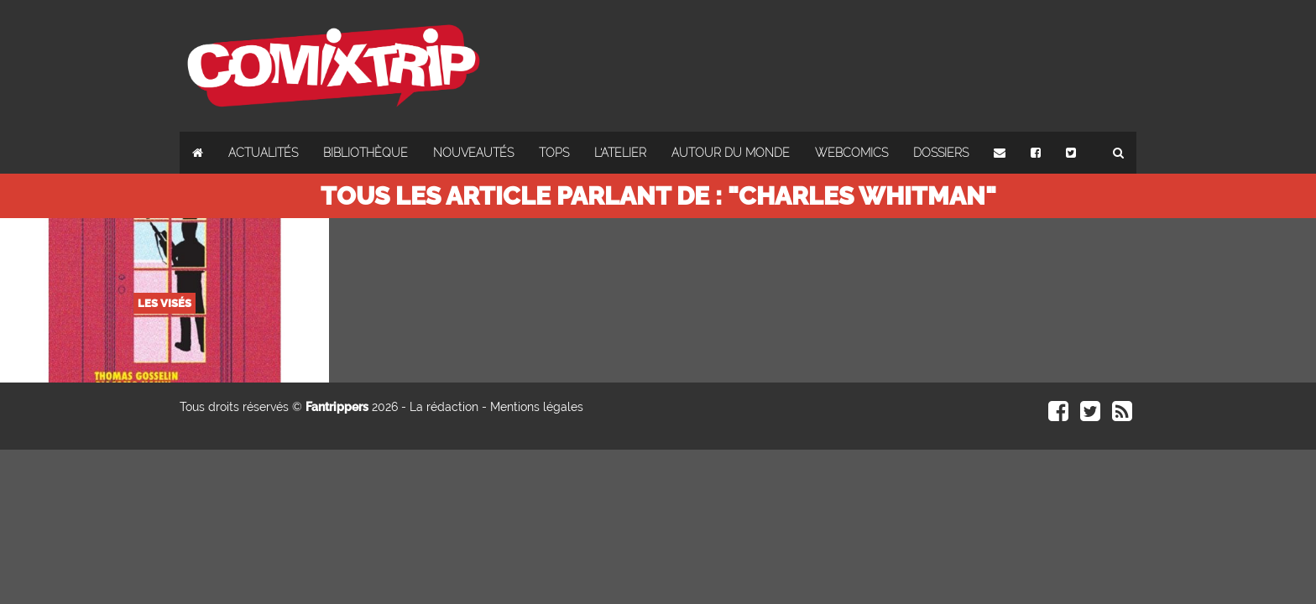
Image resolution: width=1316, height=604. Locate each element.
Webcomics (851, 152)
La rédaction (444, 407)
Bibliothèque (365, 152)
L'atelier (620, 152)
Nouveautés (473, 152)
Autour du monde (730, 152)
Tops (554, 152)
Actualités (263, 152)
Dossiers (941, 152)
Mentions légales (536, 407)
